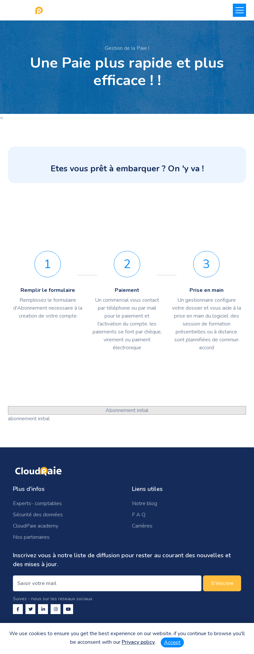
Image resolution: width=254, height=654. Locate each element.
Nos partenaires (31, 537)
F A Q (139, 514)
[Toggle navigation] (239, 10)
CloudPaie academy (35, 526)
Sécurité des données (38, 514)
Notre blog (144, 503)
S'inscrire (222, 583)
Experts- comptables (37, 503)
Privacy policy (138, 642)
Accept (172, 642)
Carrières (142, 526)
